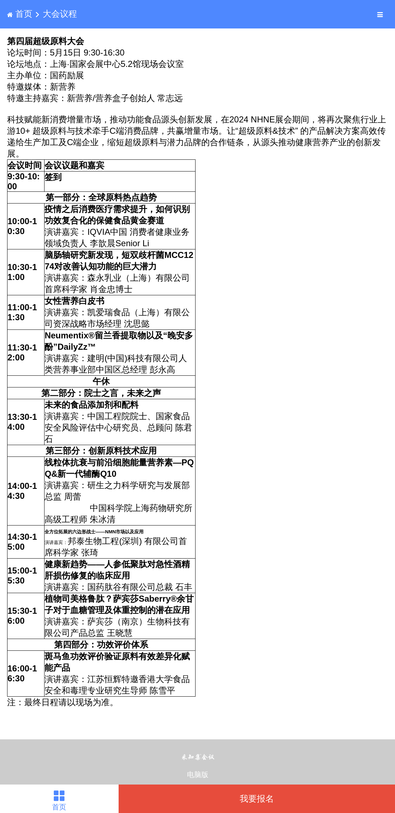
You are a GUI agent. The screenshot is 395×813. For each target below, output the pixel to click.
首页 (21, 14)
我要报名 (257, 798)
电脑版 (197, 774)
